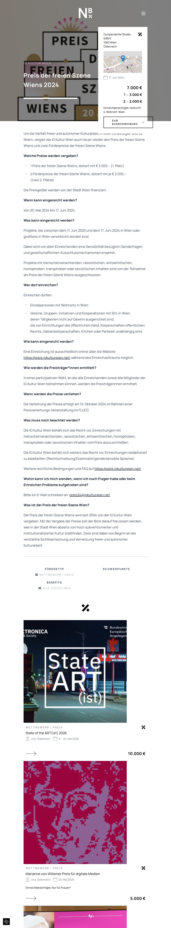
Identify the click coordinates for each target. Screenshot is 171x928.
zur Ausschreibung (128, 122)
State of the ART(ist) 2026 (46, 733)
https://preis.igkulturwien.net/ (47, 357)
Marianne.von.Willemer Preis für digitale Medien (63, 873)
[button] (123, 58)
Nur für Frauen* (61, 887)
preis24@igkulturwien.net (90, 495)
